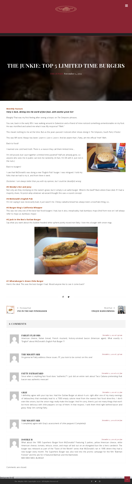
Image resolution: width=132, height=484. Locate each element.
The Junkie (56, 73)
